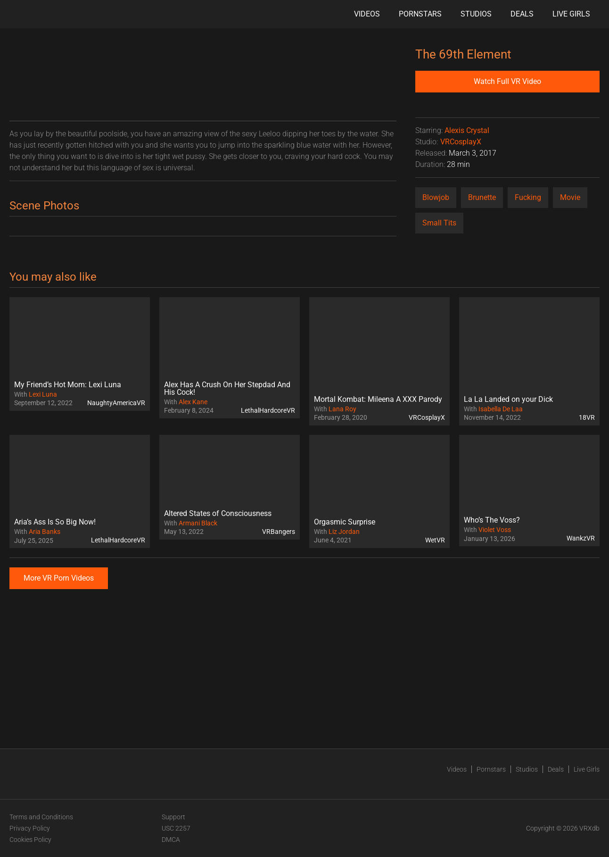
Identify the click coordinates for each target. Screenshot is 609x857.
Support (173, 817)
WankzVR (581, 538)
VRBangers (278, 531)
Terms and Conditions (41, 817)
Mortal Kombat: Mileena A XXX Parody (378, 399)
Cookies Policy (30, 839)
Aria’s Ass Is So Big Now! (55, 521)
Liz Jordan (344, 531)
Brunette (482, 197)
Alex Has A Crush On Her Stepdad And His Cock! (227, 388)
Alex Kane (193, 402)
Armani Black (198, 523)
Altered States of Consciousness (218, 513)
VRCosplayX (460, 141)
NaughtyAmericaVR (116, 403)
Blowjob (435, 197)
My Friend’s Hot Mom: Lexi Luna (67, 384)
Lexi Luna (43, 394)
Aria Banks (44, 531)
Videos (367, 13)
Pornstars (420, 13)
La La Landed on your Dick (508, 399)
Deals (522, 13)
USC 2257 (176, 828)
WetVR (435, 540)
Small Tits (439, 222)
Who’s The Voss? (492, 520)
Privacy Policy (29, 828)
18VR (587, 417)
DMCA (171, 839)
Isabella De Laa (500, 409)
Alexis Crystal (466, 130)
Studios (476, 13)
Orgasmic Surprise (344, 521)
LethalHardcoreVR (268, 410)
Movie (570, 197)
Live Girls (571, 13)
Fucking (528, 197)
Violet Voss (494, 529)
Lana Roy (342, 409)
